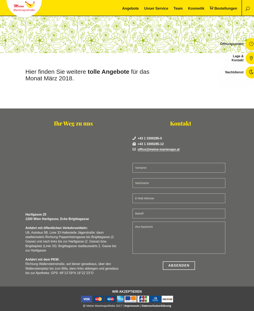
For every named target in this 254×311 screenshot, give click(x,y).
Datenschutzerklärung (156, 305)
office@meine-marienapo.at (159, 149)
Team (178, 8)
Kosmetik (196, 8)
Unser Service (156, 8)
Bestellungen (225, 8)
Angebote (130, 8)
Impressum (131, 305)
